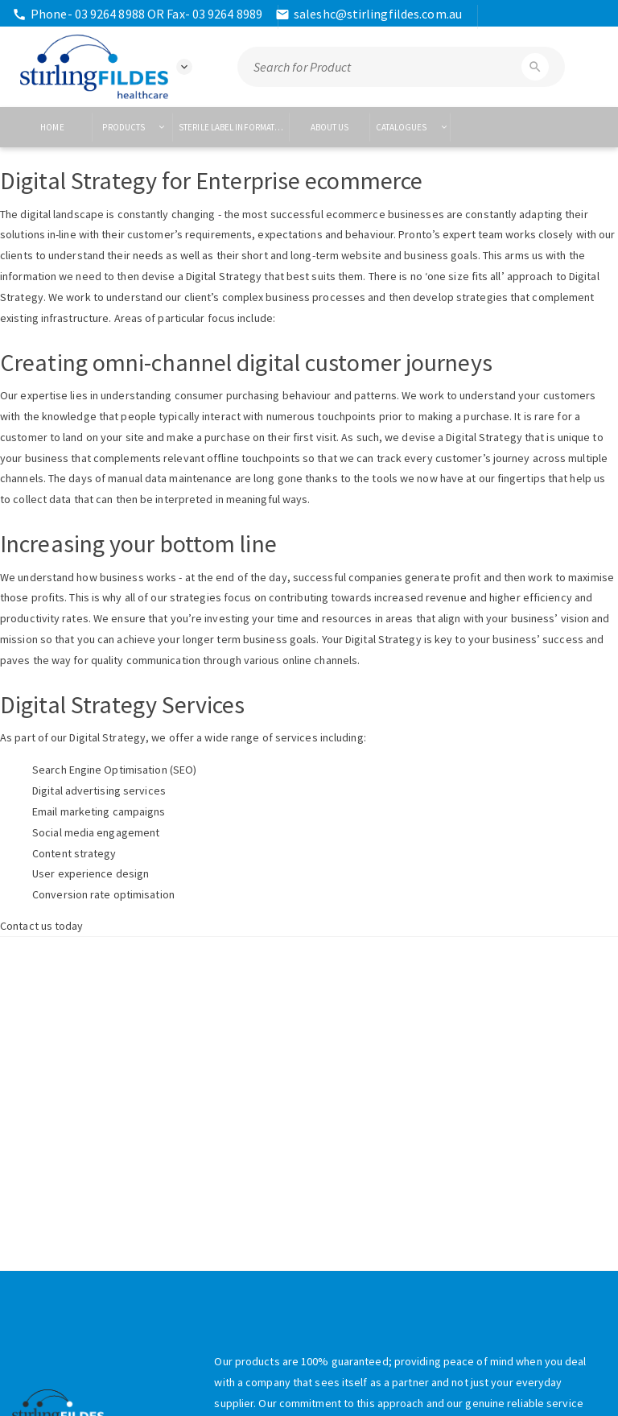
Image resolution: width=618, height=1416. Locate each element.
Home (52, 127)
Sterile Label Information (234, 127)
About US (330, 127)
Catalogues (412, 127)
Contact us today (42, 926)
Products (133, 127)
